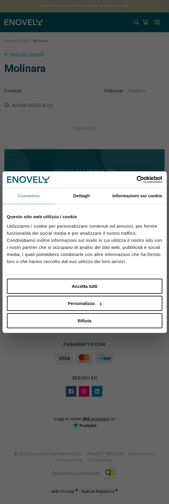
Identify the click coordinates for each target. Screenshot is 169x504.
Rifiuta (84, 320)
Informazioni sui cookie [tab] (137, 195)
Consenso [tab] (29, 195)
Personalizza (85, 303)
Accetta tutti (84, 286)
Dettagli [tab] (81, 195)
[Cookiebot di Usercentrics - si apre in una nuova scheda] (136, 179)
